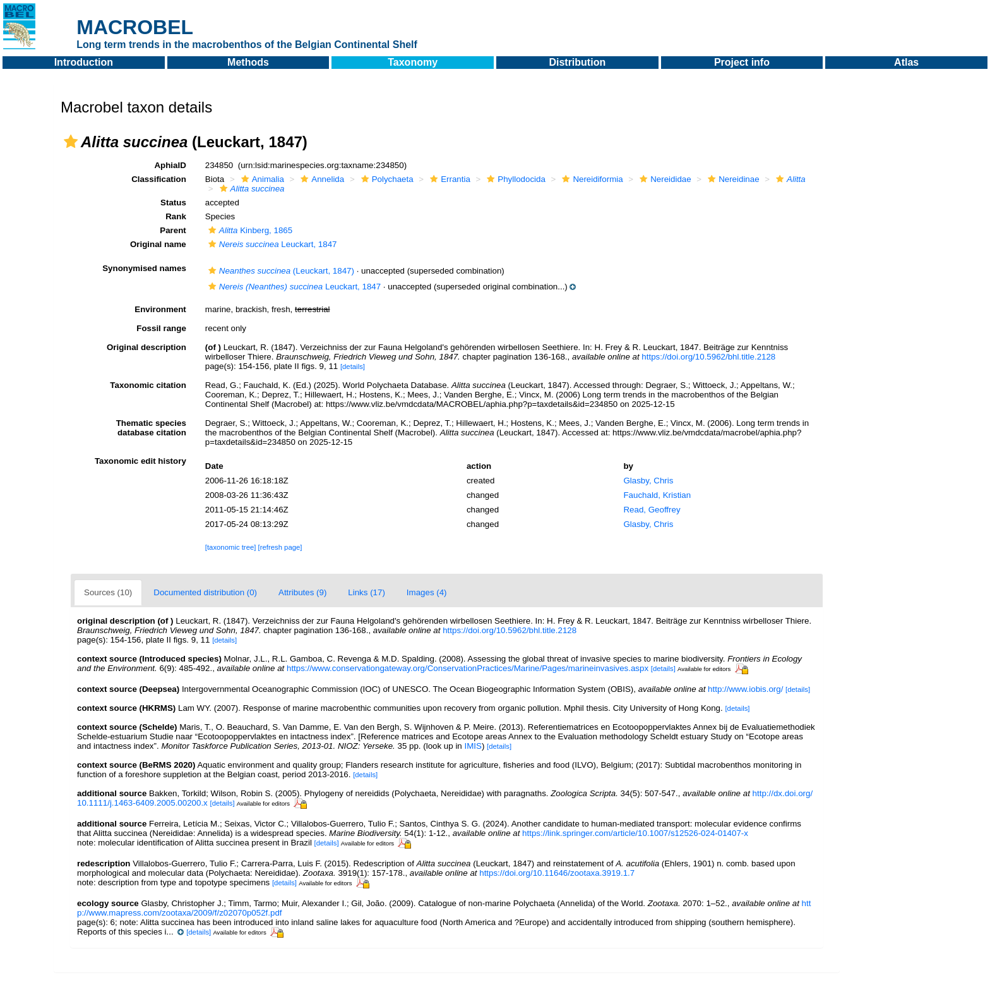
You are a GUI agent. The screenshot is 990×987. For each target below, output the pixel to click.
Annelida (320, 179)
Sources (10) (108, 592)
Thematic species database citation (151, 427)
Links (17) (366, 592)
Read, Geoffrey (651, 509)
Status (173, 202)
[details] (352, 366)
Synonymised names (144, 268)
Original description (146, 347)
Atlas (906, 62)
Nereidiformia (591, 179)
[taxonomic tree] (230, 547)
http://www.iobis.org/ (745, 689)
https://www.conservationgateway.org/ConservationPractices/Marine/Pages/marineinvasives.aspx (467, 668)
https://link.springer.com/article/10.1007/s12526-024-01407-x (635, 833)
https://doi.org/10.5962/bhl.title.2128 (708, 356)
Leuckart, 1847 (271, 244)
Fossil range (161, 328)
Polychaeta (386, 179)
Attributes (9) (302, 592)
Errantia (448, 179)
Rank (175, 216)
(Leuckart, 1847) (279, 271)
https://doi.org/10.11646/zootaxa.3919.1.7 (557, 873)
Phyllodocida (515, 179)
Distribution (577, 62)
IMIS (472, 746)
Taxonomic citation (148, 385)
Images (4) (427, 592)
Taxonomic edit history (140, 461)
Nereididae (663, 179)
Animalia (261, 179)
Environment (160, 309)
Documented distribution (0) (205, 592)
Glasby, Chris (648, 480)
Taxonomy (413, 62)
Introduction (83, 62)
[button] (71, 141)
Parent (173, 230)
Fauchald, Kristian (657, 495)
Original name (158, 244)
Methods (248, 62)
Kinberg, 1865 (248, 230)
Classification (158, 179)
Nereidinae (732, 179)
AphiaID (170, 165)
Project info (742, 62)
